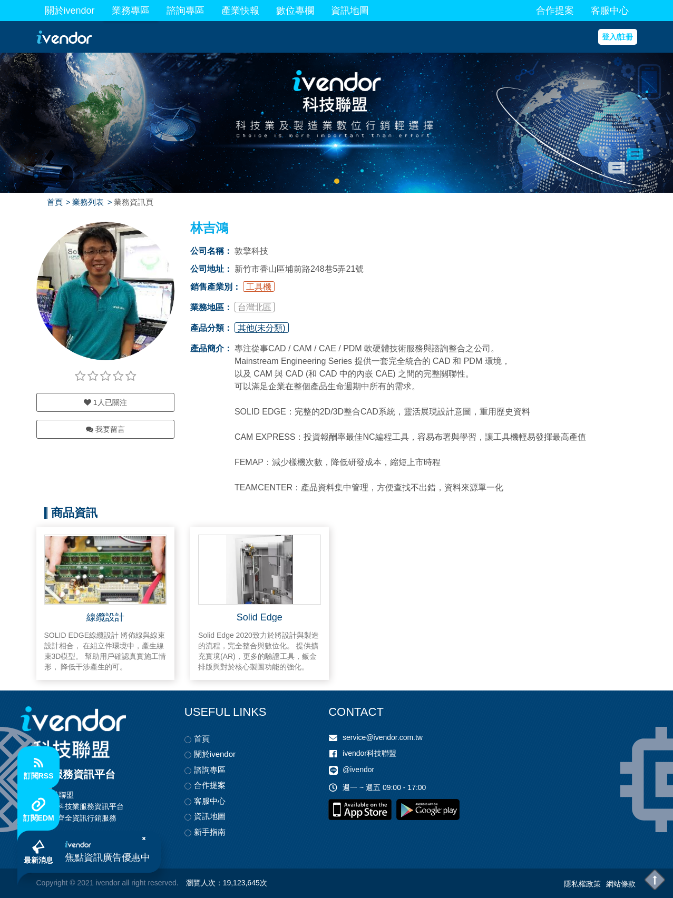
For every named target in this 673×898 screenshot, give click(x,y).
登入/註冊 (617, 37)
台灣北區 (254, 307)
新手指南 (210, 831)
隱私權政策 (582, 883)
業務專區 (131, 10)
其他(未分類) (262, 327)
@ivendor (358, 770)
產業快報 (240, 10)
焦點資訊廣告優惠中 (107, 857)
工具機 (258, 286)
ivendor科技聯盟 (369, 753)
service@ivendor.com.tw (383, 737)
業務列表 (88, 202)
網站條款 (621, 883)
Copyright (52, 883)
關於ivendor (70, 10)
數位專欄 (295, 10)
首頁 (55, 202)
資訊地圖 (350, 10)
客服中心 (610, 10)
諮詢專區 (185, 10)
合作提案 (555, 10)
